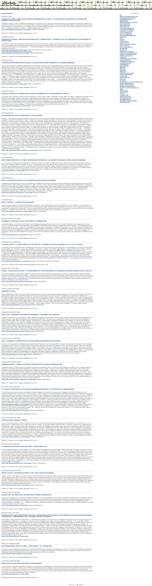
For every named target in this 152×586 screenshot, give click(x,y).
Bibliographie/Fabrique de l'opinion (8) (128, 22)
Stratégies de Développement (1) (127, 86)
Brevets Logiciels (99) (125, 23)
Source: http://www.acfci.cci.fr (9, 234)
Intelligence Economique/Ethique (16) (128, 52)
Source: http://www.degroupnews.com (12, 463)
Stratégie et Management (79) (126, 83)
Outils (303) (122, 70)
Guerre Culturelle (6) (124, 45)
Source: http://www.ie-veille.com (10, 536)
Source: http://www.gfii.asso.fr (9, 84)
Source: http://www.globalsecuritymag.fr (12, 281)
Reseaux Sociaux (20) (125, 77)
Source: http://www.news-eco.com (10, 331)
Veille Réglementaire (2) (125, 99)
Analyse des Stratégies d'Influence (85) (129, 16)
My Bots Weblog (9, 4)
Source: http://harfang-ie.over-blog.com (12, 211)
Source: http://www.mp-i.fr (8, 170)
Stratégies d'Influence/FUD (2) (126, 84)
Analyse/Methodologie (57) (126, 19)
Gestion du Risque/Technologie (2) (128, 44)
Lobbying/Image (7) (124, 64)
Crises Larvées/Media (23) (126, 34)
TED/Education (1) (124, 90)
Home (69, 9)
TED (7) (121, 89)
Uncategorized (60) (124, 95)
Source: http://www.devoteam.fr (10, 505)
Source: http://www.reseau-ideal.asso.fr (12, 553)
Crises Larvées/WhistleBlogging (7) (128, 35)
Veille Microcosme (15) (125, 96)
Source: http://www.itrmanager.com (11, 304)
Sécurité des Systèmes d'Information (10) (129, 87)
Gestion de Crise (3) (124, 42)
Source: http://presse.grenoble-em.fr (11, 261)
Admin (73, 9)
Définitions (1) (123, 36)
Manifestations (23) (124, 66)
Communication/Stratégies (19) (127, 29)
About (82, 9)
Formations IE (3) (124, 41)
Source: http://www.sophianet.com (11, 485)
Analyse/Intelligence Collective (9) (127, 18)
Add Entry (77, 9)
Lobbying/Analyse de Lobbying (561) (128, 58)
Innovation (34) (123, 50)
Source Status (27, 29)
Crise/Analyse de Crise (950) (126, 31)
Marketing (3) (123, 67)
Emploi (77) (122, 39)
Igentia (81, 584)
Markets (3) (122, 68)
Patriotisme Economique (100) (127, 73)
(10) (120, 15)
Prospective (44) (123, 76)
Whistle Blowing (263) (125, 102)
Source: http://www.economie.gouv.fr (11, 29)
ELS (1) (121, 38)
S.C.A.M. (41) (123, 80)
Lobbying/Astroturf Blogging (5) (127, 61)
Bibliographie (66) (124, 20)
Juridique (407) (123, 57)
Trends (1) (122, 93)
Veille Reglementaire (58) (125, 97)
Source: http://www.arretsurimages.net (12, 51)
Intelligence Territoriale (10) (126, 55)
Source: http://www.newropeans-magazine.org (14, 379)
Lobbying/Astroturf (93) (125, 60)
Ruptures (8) (122, 79)
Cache (35, 33)
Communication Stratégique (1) (127, 28)
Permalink (16, 33)
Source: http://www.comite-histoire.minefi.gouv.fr (14, 150)
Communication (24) (124, 26)
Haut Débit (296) (123, 48)
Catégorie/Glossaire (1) (125, 25)
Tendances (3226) (124, 92)
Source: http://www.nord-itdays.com (11, 105)
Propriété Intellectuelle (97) (126, 74)
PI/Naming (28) (123, 71)
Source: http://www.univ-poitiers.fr (10, 53)
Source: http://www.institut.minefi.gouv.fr (12, 192)
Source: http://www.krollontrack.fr (10, 574)
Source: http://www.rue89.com (9, 50)
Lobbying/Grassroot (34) (125, 63)
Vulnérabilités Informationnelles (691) (128, 100)
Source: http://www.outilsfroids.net (10, 410)
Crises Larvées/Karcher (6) (126, 32)
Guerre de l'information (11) (126, 47)
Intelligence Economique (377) (127, 51)
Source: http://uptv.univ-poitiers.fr (10, 404)
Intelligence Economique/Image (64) (128, 54)
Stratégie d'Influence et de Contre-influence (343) (131, 82)
